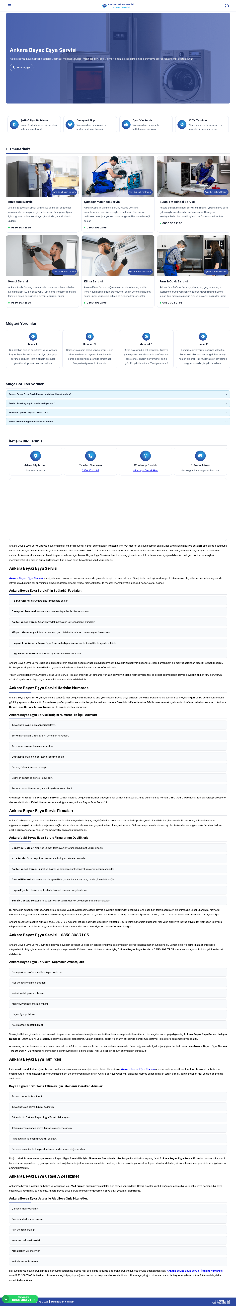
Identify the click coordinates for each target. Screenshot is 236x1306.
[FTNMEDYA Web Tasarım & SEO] (221, 1302)
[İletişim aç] (226, 5)
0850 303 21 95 (90, 470)
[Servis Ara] (20, 1299)
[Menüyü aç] (9, 5)
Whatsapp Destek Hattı (145, 470)
